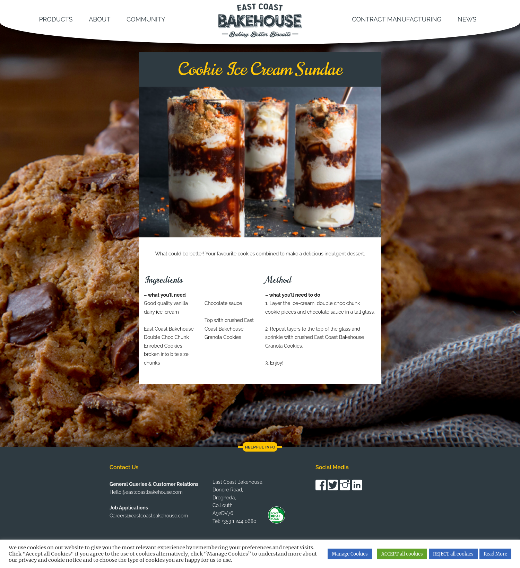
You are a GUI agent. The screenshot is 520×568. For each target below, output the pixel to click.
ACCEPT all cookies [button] (402, 554)
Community (146, 19)
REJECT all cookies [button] (453, 554)
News (467, 19)
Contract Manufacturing (396, 19)
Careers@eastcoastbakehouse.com (149, 515)
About (99, 19)
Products (55, 19)
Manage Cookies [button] (350, 554)
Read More (495, 554)
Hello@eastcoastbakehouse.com (146, 492)
